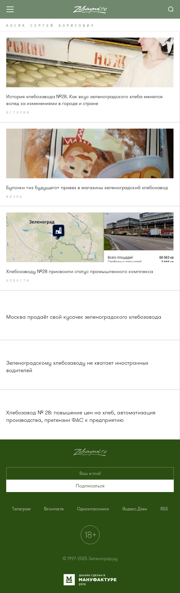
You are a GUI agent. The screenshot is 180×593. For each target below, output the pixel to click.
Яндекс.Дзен (134, 509)
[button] (90, 486)
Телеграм (21, 509)
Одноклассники (93, 509)
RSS (164, 509)
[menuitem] (21, 509)
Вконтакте (54, 509)
